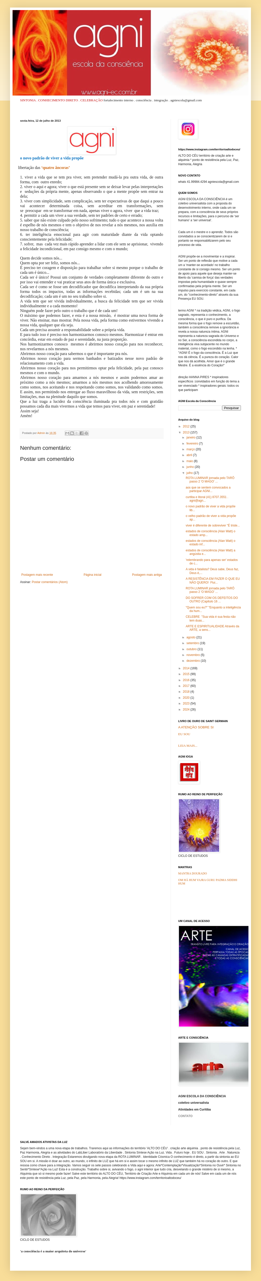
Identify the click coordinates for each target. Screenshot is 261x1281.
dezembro (193, 660)
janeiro (191, 437)
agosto (191, 637)
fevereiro (192, 443)
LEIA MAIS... (187, 745)
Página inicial (92, 575)
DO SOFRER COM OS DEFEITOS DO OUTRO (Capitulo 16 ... (212, 599)
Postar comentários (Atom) (50, 582)
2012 (186, 426)
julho (190, 473)
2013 (186, 432)
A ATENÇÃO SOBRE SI (196, 727)
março (191, 449)
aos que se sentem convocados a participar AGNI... (208, 489)
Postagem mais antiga (147, 575)
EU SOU (184, 734)
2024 (186, 709)
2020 (186, 697)
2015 (186, 674)
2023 (186, 703)
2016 (186, 680)
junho (190, 467)
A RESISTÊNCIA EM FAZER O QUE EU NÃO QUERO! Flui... (213, 580)
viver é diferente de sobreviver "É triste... (213, 525)
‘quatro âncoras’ (55, 167)
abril (189, 455)
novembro (193, 655)
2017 (186, 686)
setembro (193, 643)
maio (190, 461)
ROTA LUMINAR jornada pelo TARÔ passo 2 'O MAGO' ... (210, 479)
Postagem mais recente (37, 575)
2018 (186, 691)
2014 (186, 668)
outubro (192, 649)
